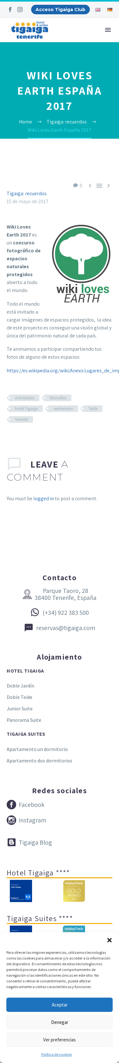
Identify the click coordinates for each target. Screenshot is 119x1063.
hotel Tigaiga (26, 408)
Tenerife (21, 419)
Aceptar (60, 1005)
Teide (93, 408)
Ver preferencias (59, 1040)
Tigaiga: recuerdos (27, 193)
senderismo (63, 408)
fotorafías (58, 398)
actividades (24, 398)
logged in (43, 498)
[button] (109, 940)
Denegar (59, 1022)
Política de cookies (56, 1054)
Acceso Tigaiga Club (60, 9)
